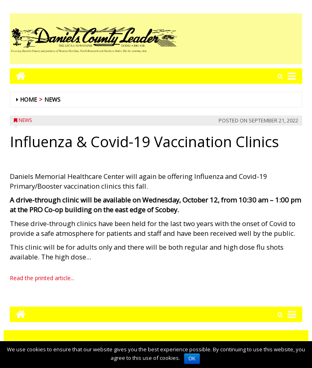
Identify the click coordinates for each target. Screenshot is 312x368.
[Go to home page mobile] (18, 75)
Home (28, 99)
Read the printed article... (42, 278)
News (52, 99)
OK (191, 358)
